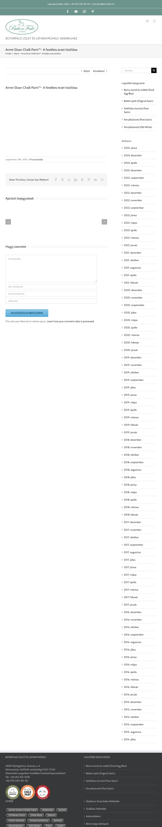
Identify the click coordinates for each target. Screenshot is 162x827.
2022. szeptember (134, 207)
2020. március (131, 335)
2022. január (130, 245)
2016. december (132, 612)
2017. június (130, 567)
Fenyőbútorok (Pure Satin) (138, 119)
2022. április (130, 230)
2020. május (131, 320)
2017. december (132, 522)
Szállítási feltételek (96, 808)
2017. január (130, 604)
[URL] (51, 301)
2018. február (131, 514)
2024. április (130, 162)
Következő (99, 71)
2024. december (133, 155)
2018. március (131, 507)
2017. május (130, 574)
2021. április (130, 275)
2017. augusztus (132, 552)
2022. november (133, 200)
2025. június (130, 148)
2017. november (132, 529)
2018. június (130, 484)
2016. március (131, 679)
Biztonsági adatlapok (97, 823)
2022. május (130, 222)
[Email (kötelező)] (51, 293)
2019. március (131, 417)
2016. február (131, 687)
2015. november (133, 709)
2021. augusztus (132, 267)
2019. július (130, 387)
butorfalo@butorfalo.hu (103, 4)
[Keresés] (154, 70)
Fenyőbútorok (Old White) (138, 127)
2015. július (130, 739)
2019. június (130, 395)
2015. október (131, 717)
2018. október (131, 454)
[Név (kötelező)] (51, 286)
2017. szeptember (133, 544)
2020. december (133, 290)
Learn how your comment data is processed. (70, 321)
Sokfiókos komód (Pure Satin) (102, 780)
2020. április (130, 327)
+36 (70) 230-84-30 (80, 4)
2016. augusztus (132, 642)
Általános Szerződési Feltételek (102, 801)
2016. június (130, 657)
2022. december (132, 192)
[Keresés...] (136, 70)
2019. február (131, 424)
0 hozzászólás (36, 159)
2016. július (130, 649)
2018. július (130, 477)
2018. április (130, 499)
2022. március (131, 237)
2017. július (129, 559)
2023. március (131, 185)
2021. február (131, 282)
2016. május (130, 664)
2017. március (131, 589)
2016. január (130, 694)
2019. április (130, 409)
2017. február (131, 597)
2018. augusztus (132, 469)
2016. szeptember (133, 634)
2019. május (130, 402)
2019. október (131, 372)
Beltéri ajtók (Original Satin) (138, 101)
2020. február (131, 342)
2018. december (132, 439)
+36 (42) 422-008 (20, 777)
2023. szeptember (134, 177)
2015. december (132, 702)
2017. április (130, 582)
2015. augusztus (132, 732)
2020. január (131, 350)
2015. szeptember (133, 724)
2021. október (131, 260)
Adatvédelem (93, 816)
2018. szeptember (133, 462)
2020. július (130, 312)
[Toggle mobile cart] (147, 21)
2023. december (133, 170)
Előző (87, 71)
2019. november (133, 365)
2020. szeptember (134, 305)
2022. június (130, 215)
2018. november (133, 447)
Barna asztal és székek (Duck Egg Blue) (106, 765)
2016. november (133, 619)
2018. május (130, 492)
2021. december (132, 252)
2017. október (131, 537)
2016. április (130, 672)
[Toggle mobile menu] (155, 21)
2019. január (130, 432)
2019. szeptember (133, 380)
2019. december (132, 357)
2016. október (131, 627)
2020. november (133, 297)
